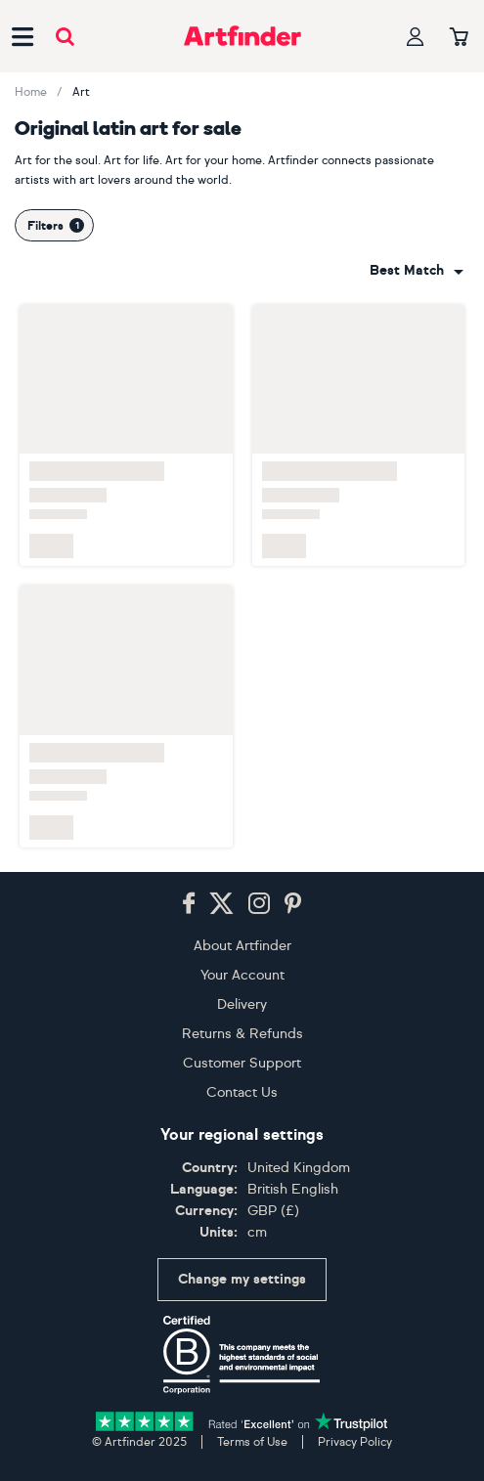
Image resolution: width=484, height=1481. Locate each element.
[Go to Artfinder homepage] (242, 36)
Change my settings (242, 1279)
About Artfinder (242, 945)
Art (81, 92)
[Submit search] (65, 37)
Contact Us (242, 1092)
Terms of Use (252, 1442)
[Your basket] (459, 38)
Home (31, 92)
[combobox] (416, 270)
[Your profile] (415, 37)
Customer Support (242, 1063)
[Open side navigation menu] (22, 36)
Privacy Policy (355, 1442)
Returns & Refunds (242, 1033)
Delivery (242, 1004)
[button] (416, 270)
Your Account (242, 975)
